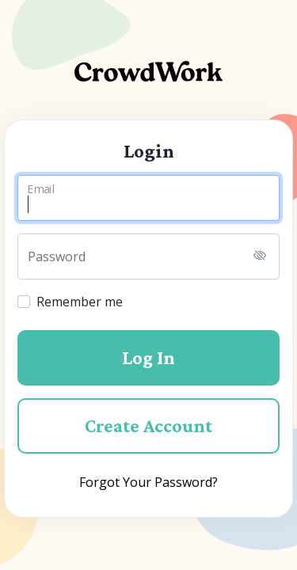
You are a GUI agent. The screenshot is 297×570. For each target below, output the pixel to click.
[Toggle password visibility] (260, 256)
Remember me (79, 301)
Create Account (148, 425)
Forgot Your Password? (148, 482)
